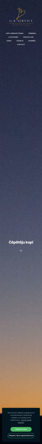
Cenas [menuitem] (8, 41)
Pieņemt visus (21, 429)
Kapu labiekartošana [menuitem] (14, 33)
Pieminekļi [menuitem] (32, 33)
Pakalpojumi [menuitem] (28, 37)
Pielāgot (21, 422)
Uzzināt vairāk (26, 420)
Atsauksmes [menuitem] (13, 37)
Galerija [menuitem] (19, 41)
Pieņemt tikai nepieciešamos (21, 435)
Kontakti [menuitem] (21, 44)
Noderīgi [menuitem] (32, 41)
